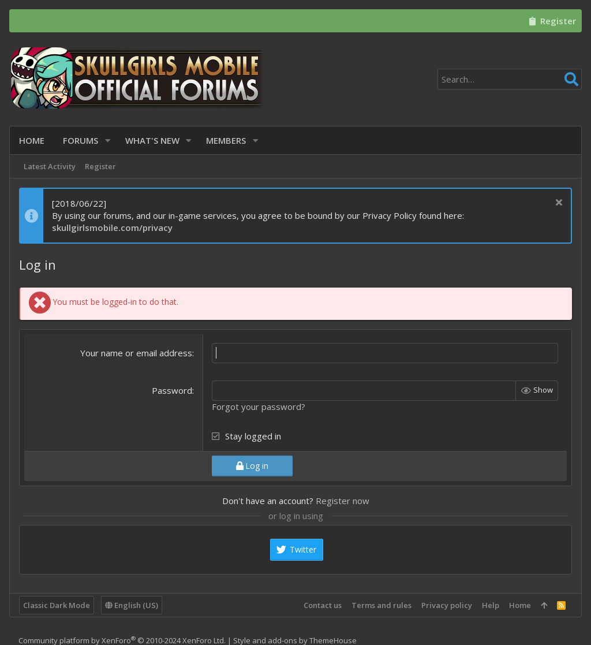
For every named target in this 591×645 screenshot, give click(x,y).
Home (520, 605)
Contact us (323, 605)
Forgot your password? (258, 406)
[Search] (509, 79)
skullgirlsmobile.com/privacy (112, 227)
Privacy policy (446, 605)
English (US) (131, 605)
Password (172, 390)
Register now (342, 500)
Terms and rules (381, 605)
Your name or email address (136, 353)
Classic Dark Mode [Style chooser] (56, 605)
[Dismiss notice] (557, 203)
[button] (107, 141)
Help (490, 605)
